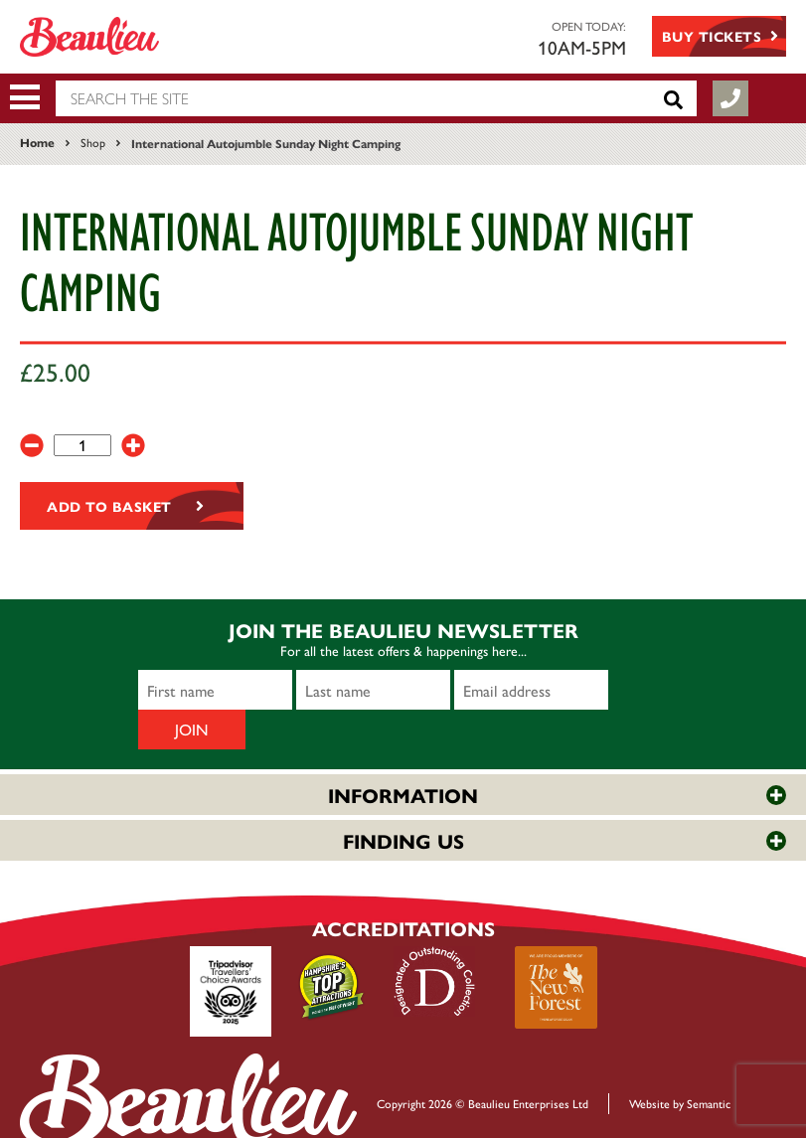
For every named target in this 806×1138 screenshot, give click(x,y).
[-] (32, 445)
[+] (133, 445)
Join (635, 690)
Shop (93, 142)
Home (37, 142)
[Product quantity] (82, 445)
